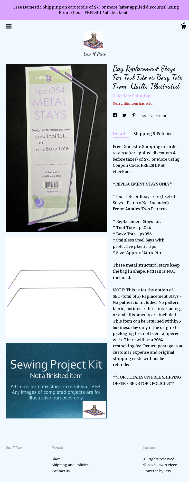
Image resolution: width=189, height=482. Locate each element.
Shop (56, 459)
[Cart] (183, 27)
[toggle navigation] (9, 26)
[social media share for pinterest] (134, 116)
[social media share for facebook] (115, 116)
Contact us (61, 471)
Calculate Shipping (131, 95)
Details (121, 133)
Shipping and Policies (70, 465)
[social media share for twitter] (124, 116)
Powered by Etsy (157, 471)
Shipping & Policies (152, 133)
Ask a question (154, 116)
